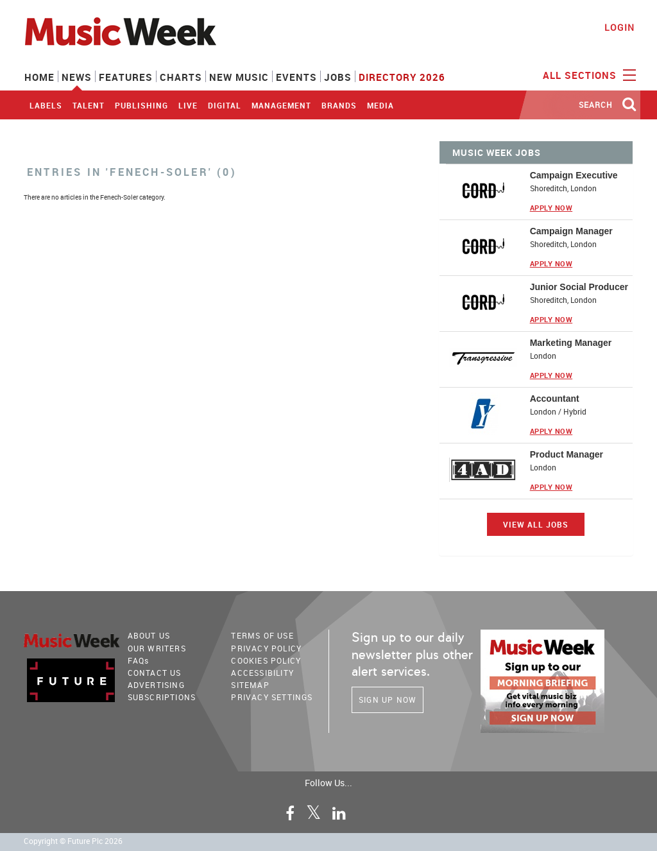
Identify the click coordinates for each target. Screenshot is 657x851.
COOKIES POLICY (266, 660)
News (77, 77)
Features (126, 77)
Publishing (141, 105)
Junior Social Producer (579, 287)
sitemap (250, 685)
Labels (46, 105)
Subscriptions (162, 697)
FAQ (138, 660)
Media (380, 105)
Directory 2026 (402, 77)
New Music (239, 77)
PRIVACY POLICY (266, 648)
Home (39, 77)
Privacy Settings (271, 697)
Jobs (338, 77)
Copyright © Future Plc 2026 (73, 841)
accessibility (262, 672)
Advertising (156, 685)
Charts (181, 77)
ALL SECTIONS (588, 74)
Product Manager (566, 454)
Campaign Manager (571, 231)
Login (619, 27)
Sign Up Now (387, 699)
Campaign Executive (574, 175)
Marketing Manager (571, 343)
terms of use (262, 635)
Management (281, 105)
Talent (89, 105)
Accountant (554, 398)
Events (296, 77)
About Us (149, 635)
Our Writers (157, 648)
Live (188, 105)
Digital (224, 105)
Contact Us (155, 672)
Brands (339, 105)
